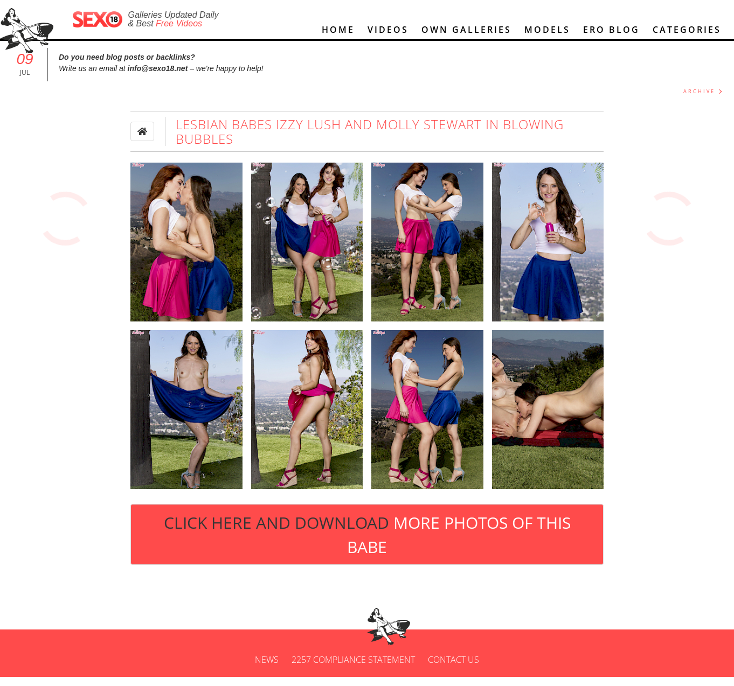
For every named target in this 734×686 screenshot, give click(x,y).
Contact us (453, 669)
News (267, 669)
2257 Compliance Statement (353, 669)
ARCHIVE (699, 100)
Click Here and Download (367, 543)
